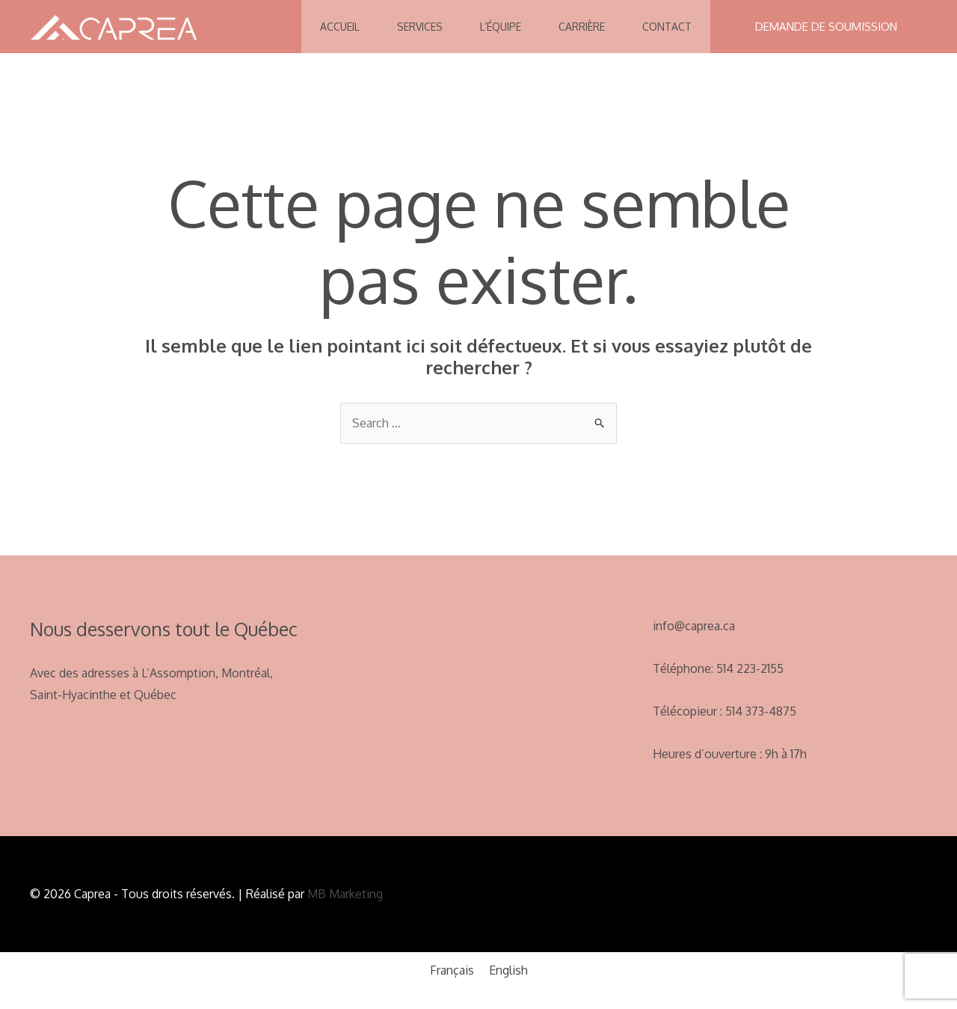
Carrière (581, 26)
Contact (667, 26)
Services (420, 26)
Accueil (340, 26)
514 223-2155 (750, 668)
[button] (826, 26)
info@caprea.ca (694, 625)
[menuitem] (451, 970)
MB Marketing (343, 893)
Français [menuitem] (452, 970)
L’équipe (500, 26)
